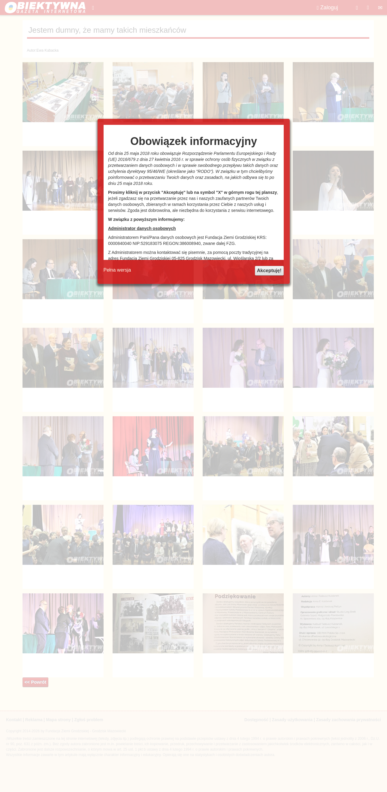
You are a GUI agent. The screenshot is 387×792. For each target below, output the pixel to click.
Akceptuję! (269, 270)
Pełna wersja (117, 270)
